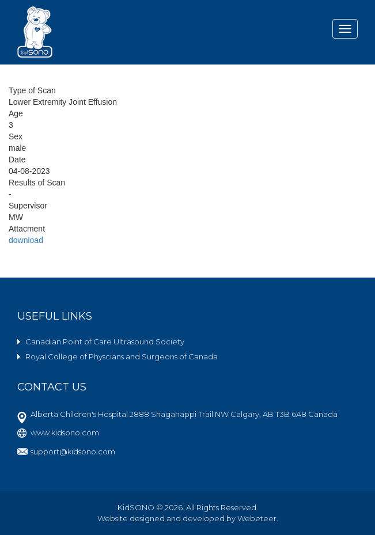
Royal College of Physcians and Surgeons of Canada (121, 356)
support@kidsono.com (73, 451)
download (26, 240)
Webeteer (256, 518)
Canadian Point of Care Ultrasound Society (104, 341)
